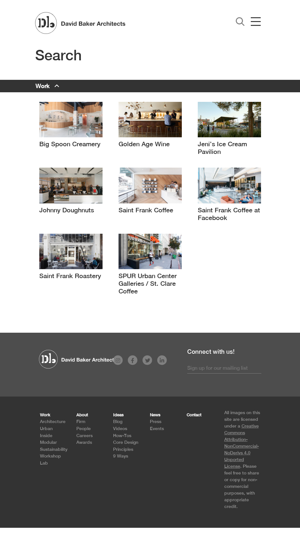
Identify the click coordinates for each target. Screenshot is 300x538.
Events (157, 428)
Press (155, 421)
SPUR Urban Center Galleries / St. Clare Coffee (148, 283)
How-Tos (122, 435)
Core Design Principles (125, 445)
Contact (194, 415)
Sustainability (53, 449)
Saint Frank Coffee (146, 210)
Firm (80, 421)
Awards (84, 442)
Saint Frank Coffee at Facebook (229, 213)
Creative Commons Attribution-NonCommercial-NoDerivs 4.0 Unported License (241, 446)
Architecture (52, 421)
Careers (84, 435)
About (82, 415)
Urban (46, 428)
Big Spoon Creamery (69, 144)
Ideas (118, 415)
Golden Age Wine (144, 144)
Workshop (50, 455)
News (155, 415)
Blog (117, 421)
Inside (46, 435)
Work (42, 86)
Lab (44, 463)
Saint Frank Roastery (70, 275)
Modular (48, 442)
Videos (120, 428)
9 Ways (120, 455)
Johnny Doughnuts (66, 210)
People (83, 428)
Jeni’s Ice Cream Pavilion (222, 147)
